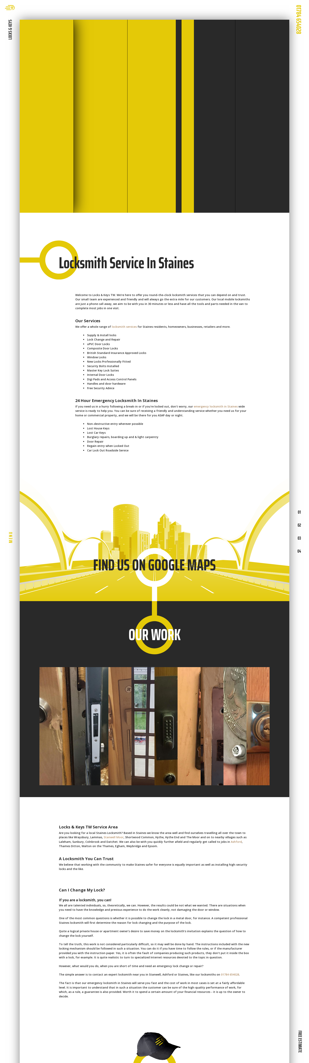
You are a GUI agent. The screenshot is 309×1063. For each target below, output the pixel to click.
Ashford (236, 842)
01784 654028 (230, 974)
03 (299, 538)
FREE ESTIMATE (300, 1042)
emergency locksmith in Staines (216, 406)
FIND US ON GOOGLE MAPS (154, 564)
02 (299, 525)
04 (299, 551)
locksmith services (124, 327)
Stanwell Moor (114, 837)
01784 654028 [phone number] (298, 19)
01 (299, 512)
